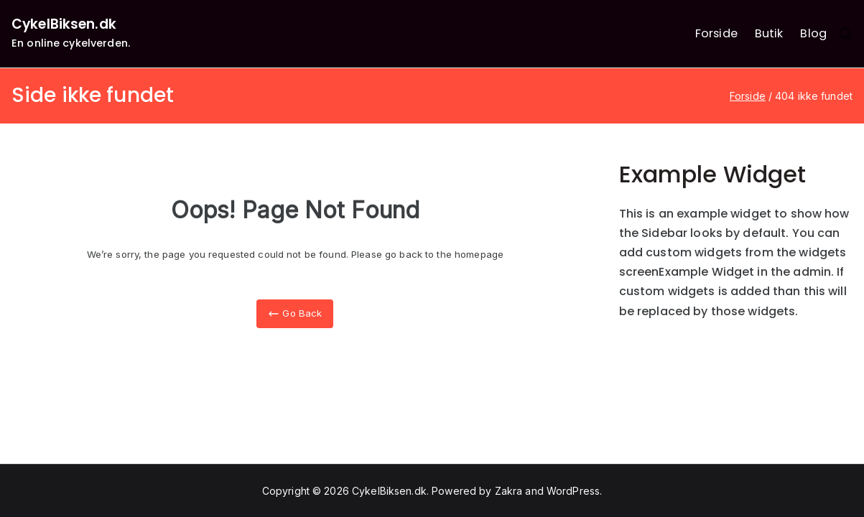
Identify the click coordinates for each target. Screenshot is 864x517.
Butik (769, 33)
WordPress (573, 491)
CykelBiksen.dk (63, 24)
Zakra (509, 491)
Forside (716, 33)
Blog (813, 33)
